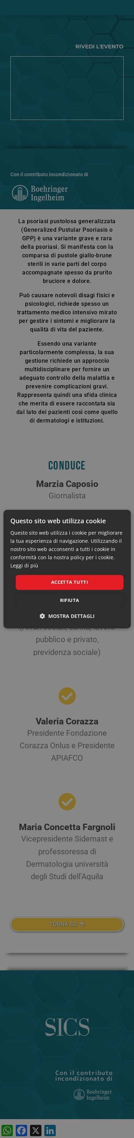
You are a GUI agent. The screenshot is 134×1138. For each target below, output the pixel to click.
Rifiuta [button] (69, 600)
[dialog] (67, 569)
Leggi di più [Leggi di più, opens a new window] (24, 565)
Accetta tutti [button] (69, 582)
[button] (67, 616)
